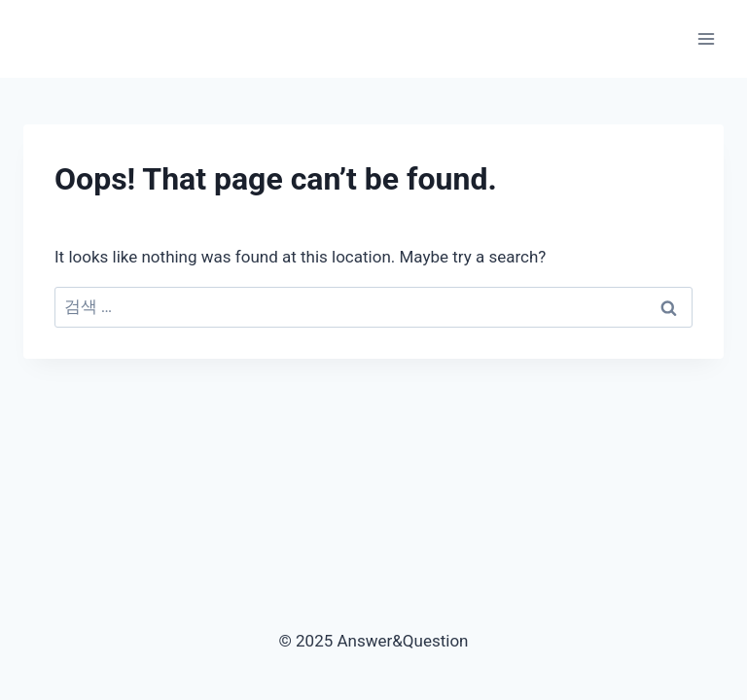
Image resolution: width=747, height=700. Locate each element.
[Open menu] (706, 38)
